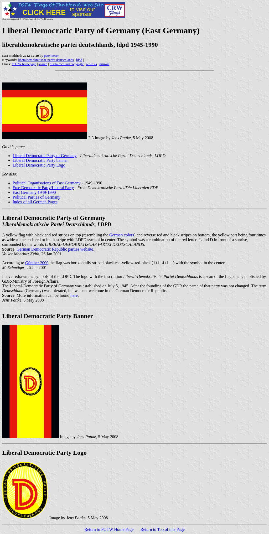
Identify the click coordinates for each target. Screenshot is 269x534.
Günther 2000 (36, 263)
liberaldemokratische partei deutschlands (46, 60)
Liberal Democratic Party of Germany (44, 155)
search (43, 64)
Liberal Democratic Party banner (40, 160)
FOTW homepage (24, 64)
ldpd (79, 60)
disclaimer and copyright (67, 64)
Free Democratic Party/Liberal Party (43, 187)
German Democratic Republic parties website (55, 249)
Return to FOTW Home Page (108, 529)
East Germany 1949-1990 (34, 192)
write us (91, 64)
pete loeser (51, 56)
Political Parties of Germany (36, 197)
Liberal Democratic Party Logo (39, 165)
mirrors (104, 64)
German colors (121, 235)
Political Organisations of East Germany (46, 183)
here (74, 295)
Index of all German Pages (35, 202)
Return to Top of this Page (163, 529)
